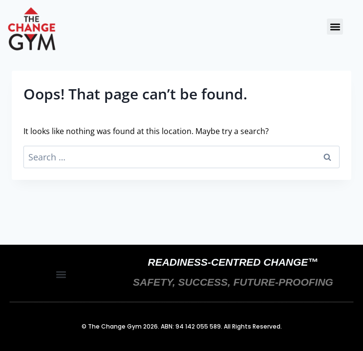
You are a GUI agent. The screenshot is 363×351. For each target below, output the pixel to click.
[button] (335, 27)
